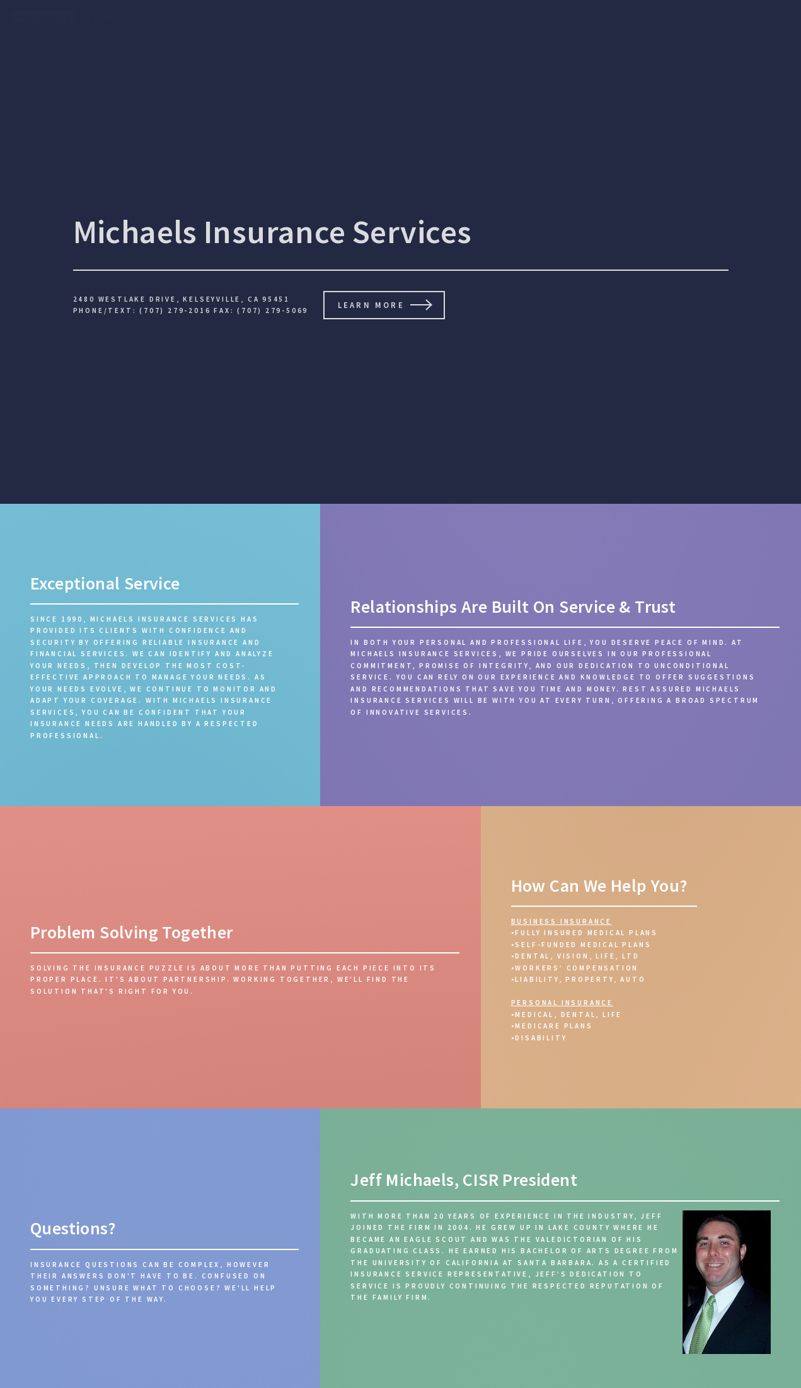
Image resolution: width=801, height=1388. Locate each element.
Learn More (371, 305)
